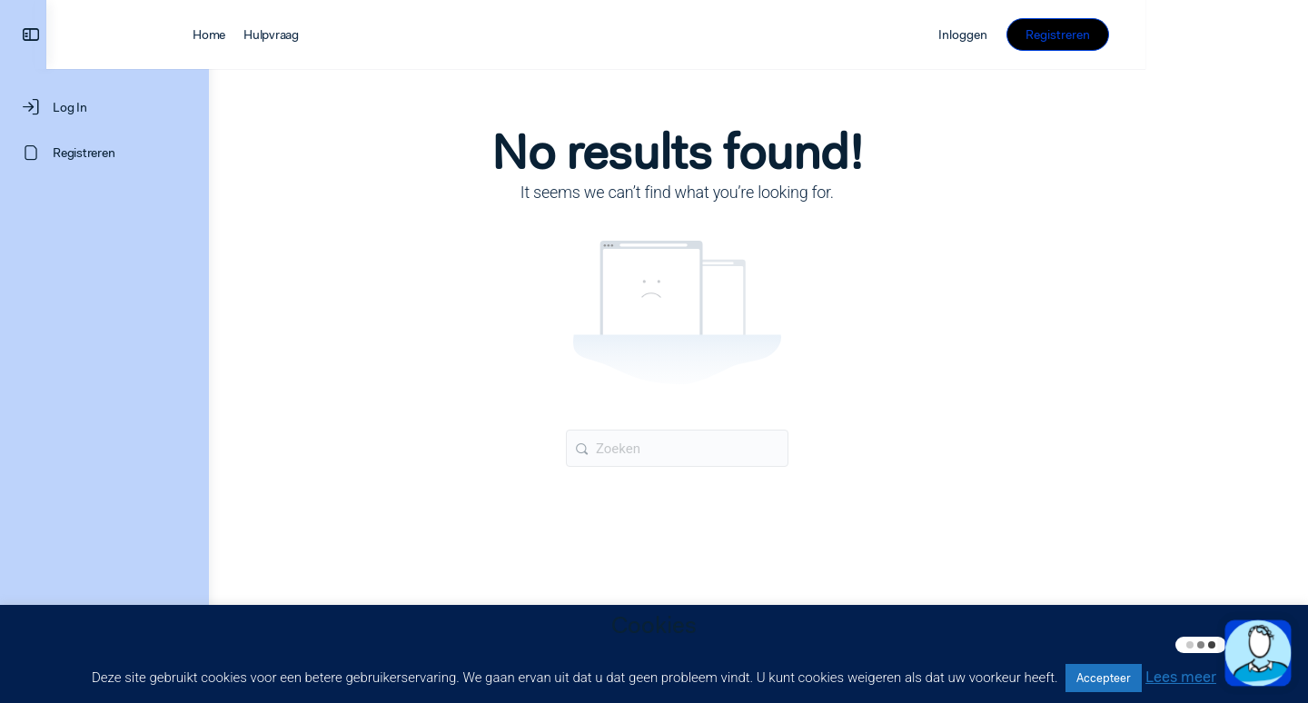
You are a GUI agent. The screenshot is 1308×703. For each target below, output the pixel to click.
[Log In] (104, 107)
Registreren (1220, 34)
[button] (1258, 653)
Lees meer (1180, 677)
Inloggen (1125, 34)
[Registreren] (104, 152)
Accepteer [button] (1103, 678)
